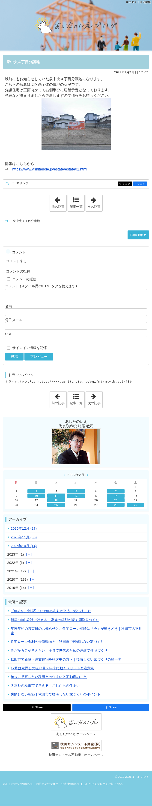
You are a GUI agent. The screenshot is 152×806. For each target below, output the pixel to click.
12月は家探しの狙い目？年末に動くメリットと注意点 (52, 668)
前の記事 (59, 201)
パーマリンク (19, 183)
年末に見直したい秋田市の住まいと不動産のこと (49, 677)
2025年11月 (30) (24, 537)
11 (56, 495)
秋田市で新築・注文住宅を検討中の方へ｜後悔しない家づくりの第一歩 (66, 659)
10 (36, 495)
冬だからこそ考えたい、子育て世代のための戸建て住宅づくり (59, 650)
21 (115, 500)
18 (56, 500)
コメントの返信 (24, 279)
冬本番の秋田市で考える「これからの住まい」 (47, 685)
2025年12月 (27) (24, 528)
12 (75, 495)
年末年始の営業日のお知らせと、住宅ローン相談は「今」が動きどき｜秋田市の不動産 (76, 631)
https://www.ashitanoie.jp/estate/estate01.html (49, 169)
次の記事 (95, 201)
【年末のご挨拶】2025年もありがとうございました (51, 611)
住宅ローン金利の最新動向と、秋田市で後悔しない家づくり (57, 642)
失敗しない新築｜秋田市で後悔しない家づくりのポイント (56, 694)
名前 (8, 306)
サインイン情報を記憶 (29, 348)
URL (8, 334)
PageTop (136, 234)
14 (115, 495)
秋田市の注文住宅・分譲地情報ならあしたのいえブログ (76, 25)
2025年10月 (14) (24, 546)
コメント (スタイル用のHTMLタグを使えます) (41, 286)
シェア (127, 184)
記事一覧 (76, 206)
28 (115, 505)
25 (56, 505)
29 (135, 505)
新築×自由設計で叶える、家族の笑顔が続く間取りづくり (55, 620)
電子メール (13, 320)
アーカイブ (17, 519)
